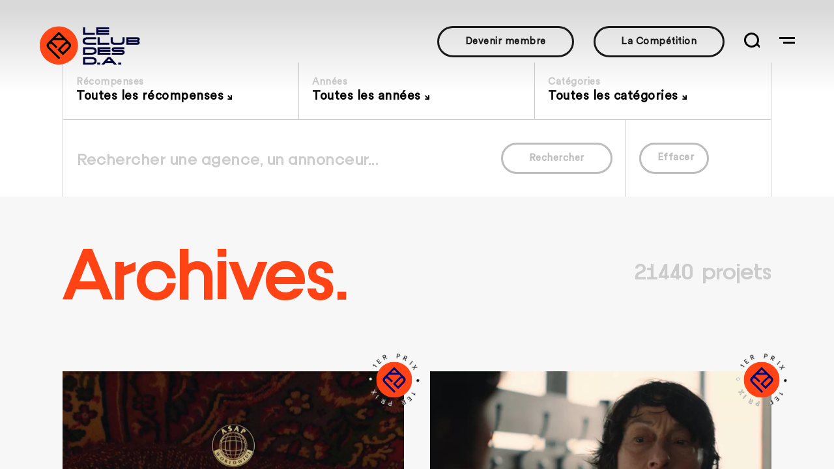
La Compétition (659, 41)
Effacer (676, 157)
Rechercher (556, 158)
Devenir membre (505, 41)
